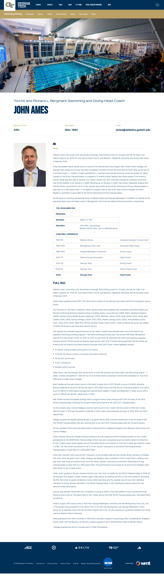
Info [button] (116, 6)
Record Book (61, 16)
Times (49, 16)
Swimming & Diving (13, 16)
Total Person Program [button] (99, 6)
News (73, 16)
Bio (54, 146)
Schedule (30, 16)
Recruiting (83, 16)
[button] (157, 5)
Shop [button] (73, 6)
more (94, 16)
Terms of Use (67, 566)
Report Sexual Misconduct (93, 566)
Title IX (77, 566)
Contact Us (41, 566)
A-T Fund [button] (82, 6)
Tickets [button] (51, 6)
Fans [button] (62, 6)
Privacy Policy (53, 566)
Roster (40, 16)
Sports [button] (38, 6)
